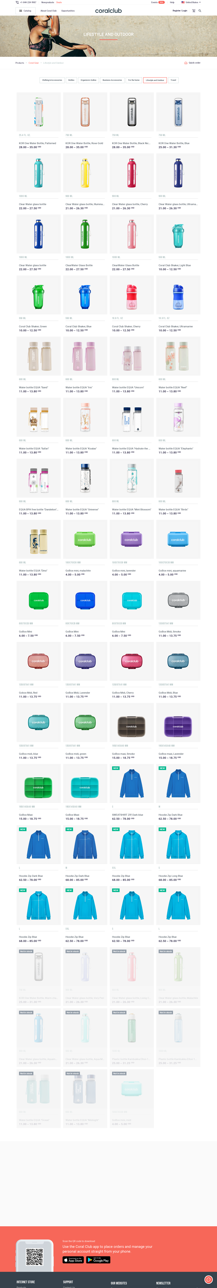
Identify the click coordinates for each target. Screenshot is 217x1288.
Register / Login (180, 10)
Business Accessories (112, 81)
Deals (59, 2)
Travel (173, 81)
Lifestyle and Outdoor (155, 81)
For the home (133, 81)
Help (172, 2)
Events (154, 2)
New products (47, 2)
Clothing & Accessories (52, 81)
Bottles (71, 81)
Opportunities (68, 11)
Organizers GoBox (88, 81)
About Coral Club (49, 11)
